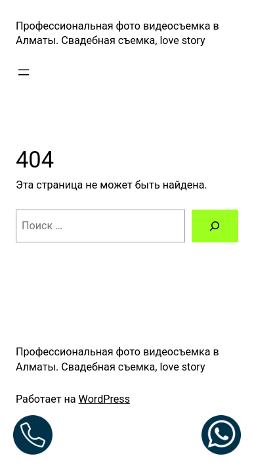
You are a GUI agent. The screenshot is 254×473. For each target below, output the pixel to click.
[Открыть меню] (24, 72)
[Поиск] (215, 226)
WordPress (104, 399)
